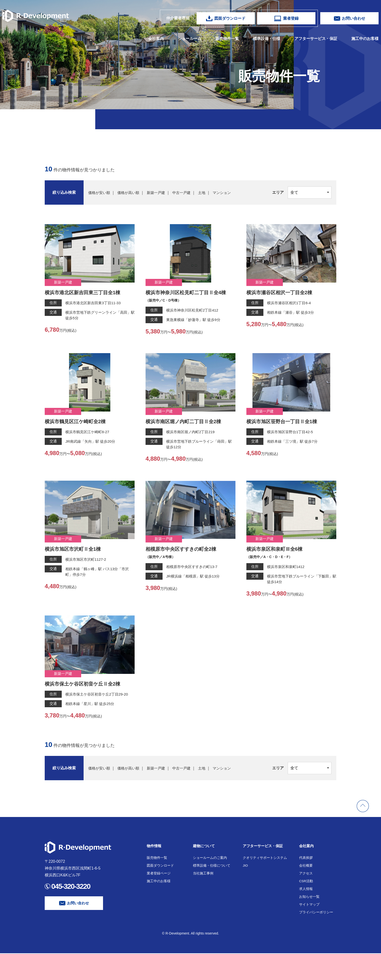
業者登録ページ (159, 874)
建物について (204, 846)
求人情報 (306, 889)
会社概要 (306, 866)
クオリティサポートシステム (265, 858)
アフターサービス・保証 (315, 39)
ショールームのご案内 (210, 858)
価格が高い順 (130, 193)
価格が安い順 (100, 193)
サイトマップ (309, 905)
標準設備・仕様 (266, 39)
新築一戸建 (159, 193)
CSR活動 (306, 882)
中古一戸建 (186, 193)
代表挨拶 (306, 858)
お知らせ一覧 (309, 897)
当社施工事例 (203, 874)
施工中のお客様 (365, 39)
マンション (228, 193)
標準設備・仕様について (211, 866)
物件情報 (154, 846)
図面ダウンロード (160, 866)
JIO (245, 866)
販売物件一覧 (227, 39)
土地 (207, 193)
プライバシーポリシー (316, 913)
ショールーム (189, 39)
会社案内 (156, 39)
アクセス (306, 874)
